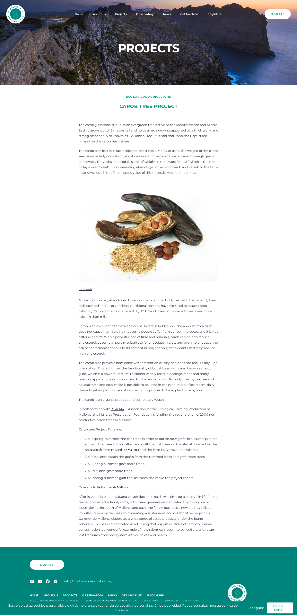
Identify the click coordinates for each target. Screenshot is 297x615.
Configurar (256, 608)
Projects (121, 14)
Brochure (155, 595)
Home (79, 14)
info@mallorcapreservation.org (88, 581)
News (167, 14)
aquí (129, 610)
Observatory (145, 14)
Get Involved (189, 14)
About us (99, 14)
